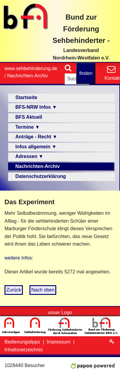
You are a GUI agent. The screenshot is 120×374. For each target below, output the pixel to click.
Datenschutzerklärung (40, 176)
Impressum (59, 341)
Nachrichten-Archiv (27, 75)
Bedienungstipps (23, 341)
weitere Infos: (19, 257)
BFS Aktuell (28, 117)
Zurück (13, 289)
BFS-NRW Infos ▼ (36, 107)
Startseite (26, 97)
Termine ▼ (27, 127)
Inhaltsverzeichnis (24, 349)
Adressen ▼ (29, 156)
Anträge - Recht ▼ (36, 136)
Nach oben (42, 289)
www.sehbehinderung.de (31, 68)
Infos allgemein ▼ (36, 146)
